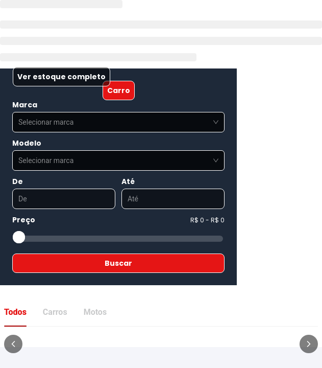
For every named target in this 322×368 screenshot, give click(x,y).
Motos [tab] (95, 312)
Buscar (118, 263)
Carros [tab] (55, 312)
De (17, 181)
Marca (24, 105)
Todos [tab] (15, 312)
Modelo (26, 143)
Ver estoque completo (61, 77)
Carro (118, 90)
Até (128, 181)
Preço (23, 220)
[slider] (19, 237)
